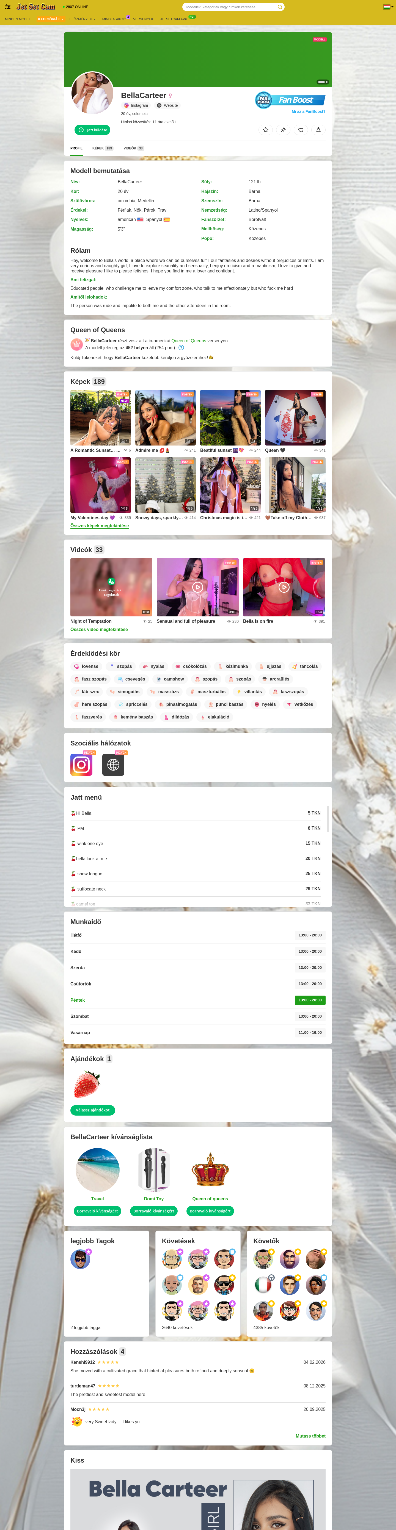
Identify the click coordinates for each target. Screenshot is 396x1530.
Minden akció (115, 18)
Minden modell (18, 19)
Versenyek (143, 19)
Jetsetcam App (175, 18)
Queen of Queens (188, 340)
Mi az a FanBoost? (309, 111)
